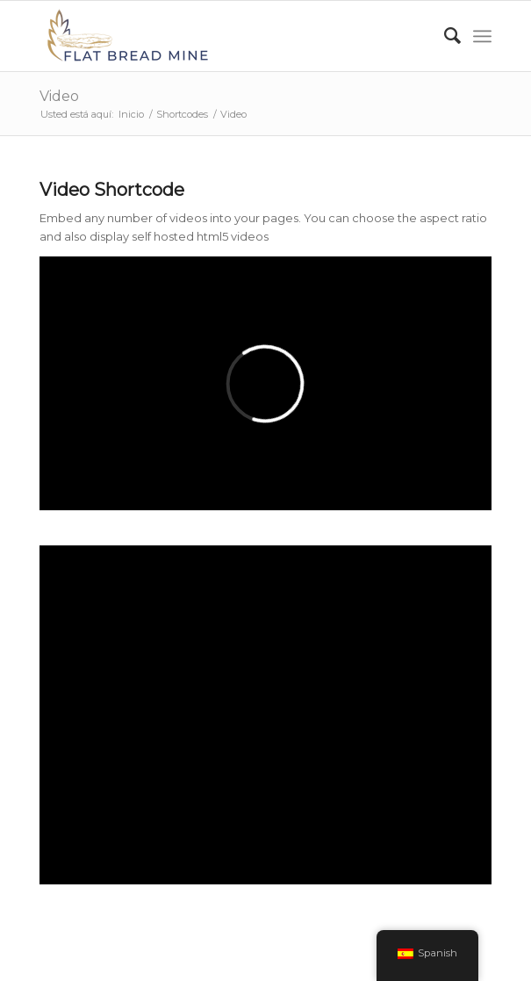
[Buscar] (444, 36)
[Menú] (482, 36)
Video (59, 96)
